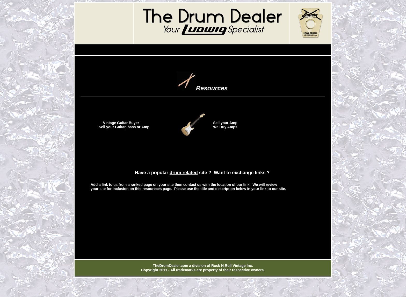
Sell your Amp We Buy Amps (225, 125)
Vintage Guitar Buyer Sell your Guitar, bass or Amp (118, 125)
